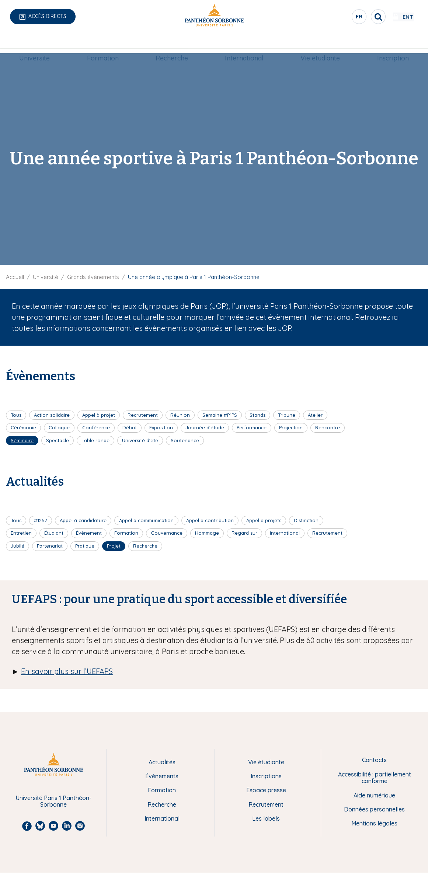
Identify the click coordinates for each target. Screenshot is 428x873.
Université (39, 43)
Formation (105, 43)
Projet (114, 546)
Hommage (207, 533)
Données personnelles (374, 809)
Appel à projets (263, 520)
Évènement (89, 533)
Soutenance (185, 440)
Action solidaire (52, 415)
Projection (291, 427)
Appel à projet (98, 415)
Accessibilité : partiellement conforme (374, 778)
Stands (257, 415)
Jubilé (17, 546)
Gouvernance (166, 533)
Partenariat (50, 546)
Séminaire (22, 440)
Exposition (161, 427)
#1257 (40, 520)
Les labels (266, 818)
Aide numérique (374, 795)
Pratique (84, 546)
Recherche (172, 43)
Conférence (96, 427)
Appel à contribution (210, 520)
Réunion (180, 415)
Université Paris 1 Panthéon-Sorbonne (53, 801)
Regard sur (244, 533)
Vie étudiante (317, 43)
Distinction (306, 520)
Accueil (15, 276)
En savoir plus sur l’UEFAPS (67, 671)
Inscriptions (266, 776)
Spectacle (57, 440)
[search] (356, 16)
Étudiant (53, 533)
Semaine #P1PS (219, 415)
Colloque (59, 427)
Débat (129, 427)
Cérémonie (23, 427)
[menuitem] (39, 43)
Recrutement (143, 415)
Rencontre (327, 427)
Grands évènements (93, 276)
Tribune (286, 415)
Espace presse (266, 790)
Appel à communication (146, 520)
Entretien (21, 533)
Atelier (315, 415)
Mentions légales (374, 823)
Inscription (388, 43)
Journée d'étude (204, 427)
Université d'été (140, 440)
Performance (252, 427)
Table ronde (95, 440)
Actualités (162, 762)
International (243, 43)
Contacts (374, 760)
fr (337, 18)
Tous (16, 415)
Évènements (161, 776)
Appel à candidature (83, 520)
